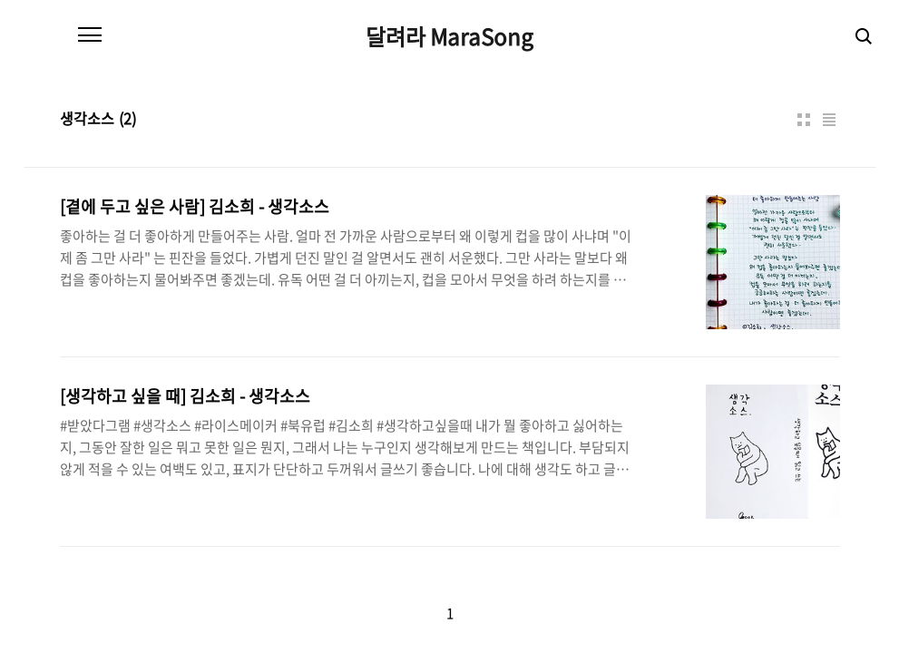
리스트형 (829, 120)
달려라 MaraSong (449, 36)
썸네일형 (804, 120)
